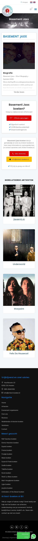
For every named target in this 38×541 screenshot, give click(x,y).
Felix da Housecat (19, 353)
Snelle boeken (6, 465)
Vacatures (5, 425)
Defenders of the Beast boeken (13, 492)
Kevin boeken (6, 473)
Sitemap (5, 538)
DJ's (20, 23)
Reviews (5, 418)
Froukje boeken (7, 454)
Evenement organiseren (10, 410)
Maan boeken (6, 458)
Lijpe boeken (6, 484)
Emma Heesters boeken (10, 443)
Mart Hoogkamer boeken (10, 480)
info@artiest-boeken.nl (12, 393)
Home (7, 23)
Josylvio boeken (7, 488)
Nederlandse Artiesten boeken (12, 422)
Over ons (5, 414)
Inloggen (24, 2)
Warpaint (19, 308)
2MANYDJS (19, 219)
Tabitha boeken (7, 469)
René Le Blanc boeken (9, 477)
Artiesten (14, 23)
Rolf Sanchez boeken (9, 439)
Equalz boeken (7, 446)
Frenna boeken (7, 450)
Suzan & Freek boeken (9, 462)
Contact (4, 429)
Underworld (19, 264)
